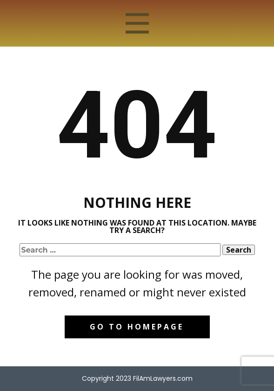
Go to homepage (137, 327)
